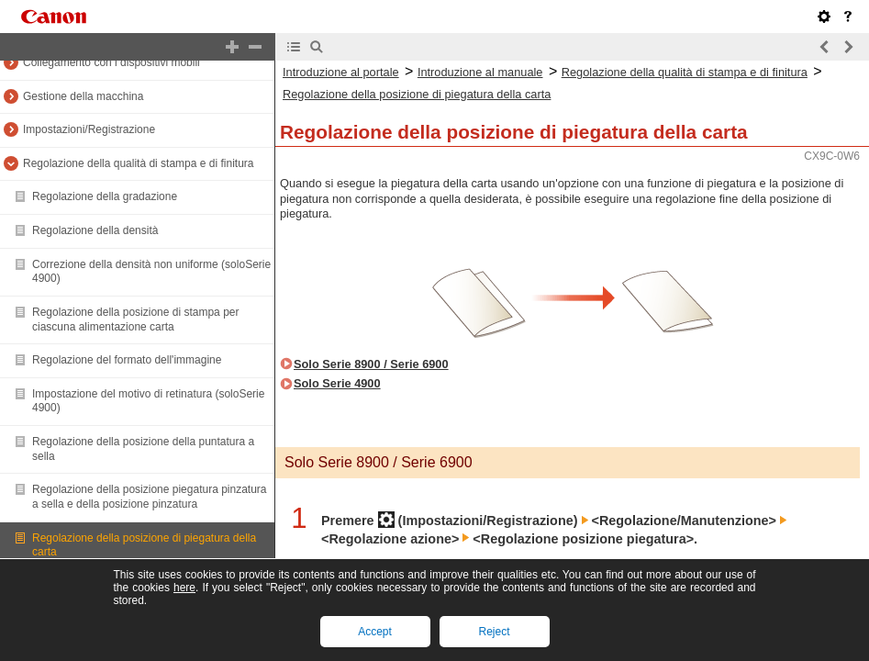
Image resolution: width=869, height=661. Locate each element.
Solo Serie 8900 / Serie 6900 (371, 364)
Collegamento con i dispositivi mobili (111, 62)
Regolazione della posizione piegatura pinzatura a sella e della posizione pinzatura (149, 496)
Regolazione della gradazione (104, 196)
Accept (375, 631)
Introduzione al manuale (480, 72)
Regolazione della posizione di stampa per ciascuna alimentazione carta (135, 319)
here (184, 587)
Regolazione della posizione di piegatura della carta (417, 94)
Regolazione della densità (95, 230)
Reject (493, 631)
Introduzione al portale (341, 72)
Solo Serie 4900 (337, 383)
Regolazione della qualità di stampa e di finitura (138, 163)
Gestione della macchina (83, 96)
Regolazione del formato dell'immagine (126, 359)
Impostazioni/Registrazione (89, 129)
